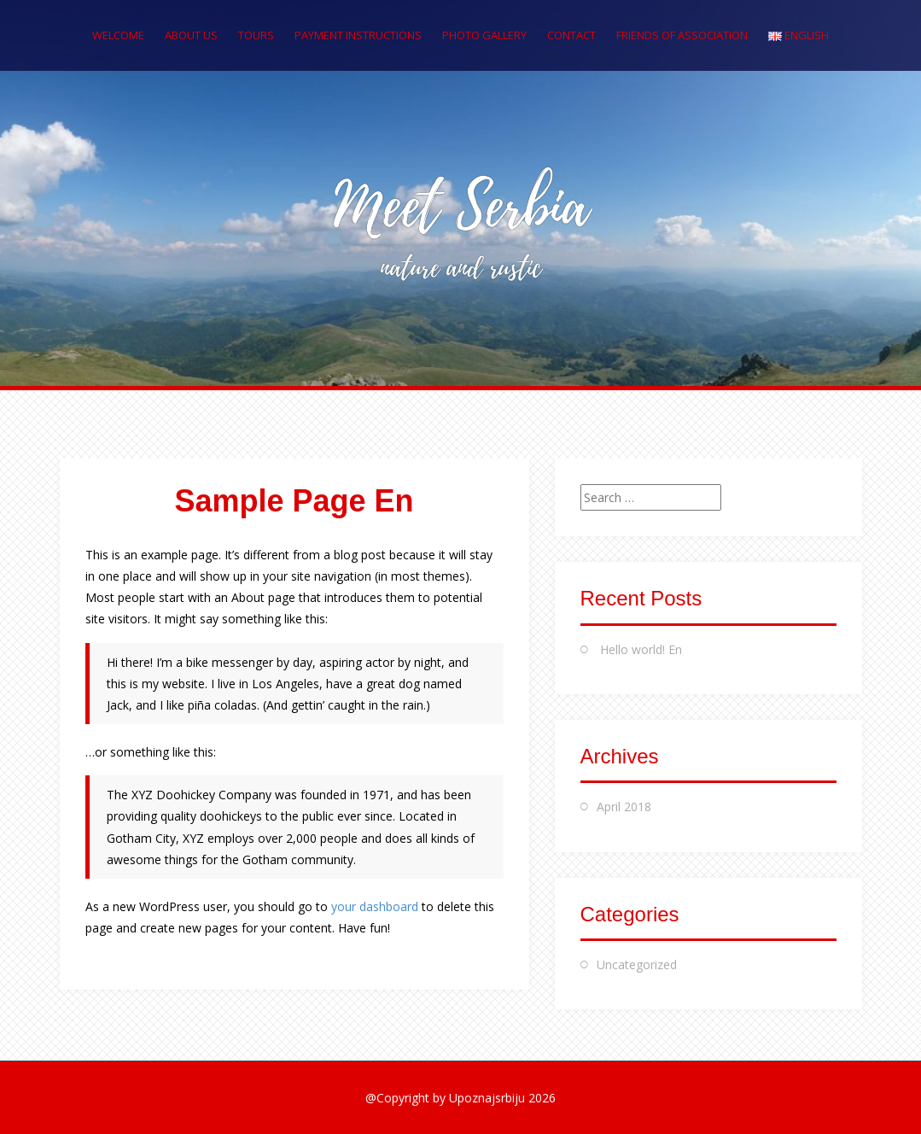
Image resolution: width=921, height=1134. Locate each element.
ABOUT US (191, 35)
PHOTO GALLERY (484, 35)
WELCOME (118, 35)
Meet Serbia (461, 207)
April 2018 (624, 806)
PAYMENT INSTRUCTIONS (358, 35)
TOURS (256, 35)
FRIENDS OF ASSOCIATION (682, 35)
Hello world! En (641, 649)
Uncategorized (637, 964)
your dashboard (374, 906)
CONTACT (571, 35)
